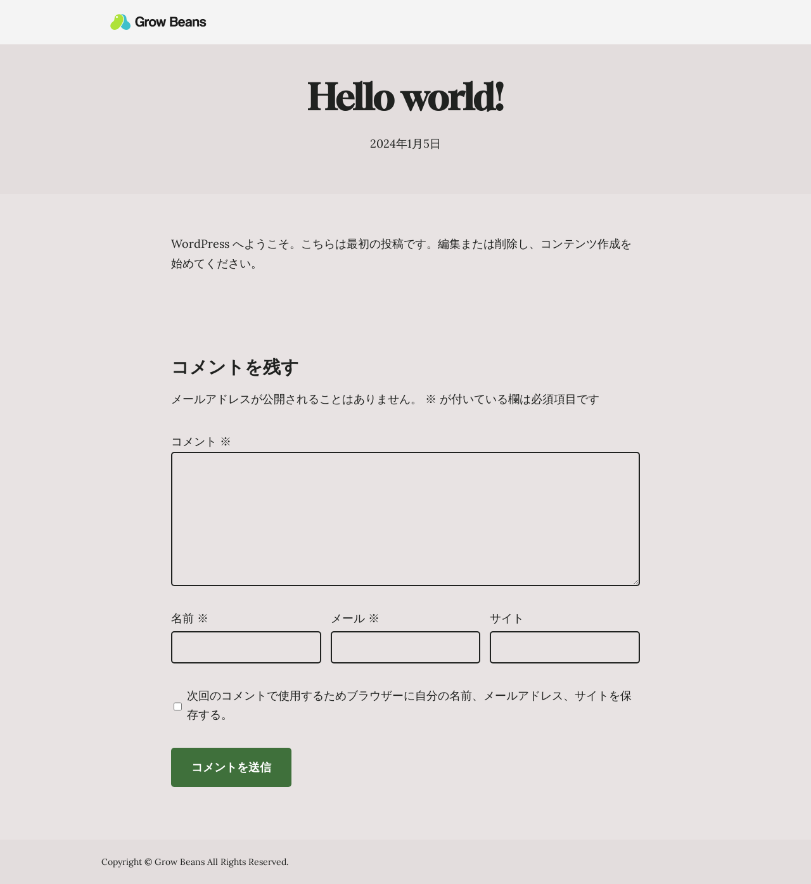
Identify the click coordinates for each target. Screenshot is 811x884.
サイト (507, 618)
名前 (189, 618)
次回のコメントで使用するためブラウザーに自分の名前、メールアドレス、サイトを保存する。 (409, 705)
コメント (201, 441)
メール (355, 618)
